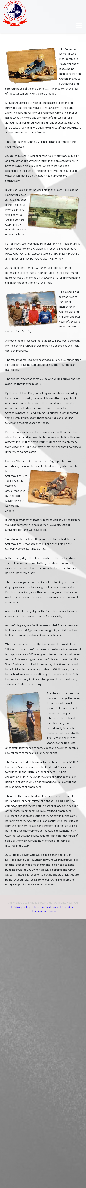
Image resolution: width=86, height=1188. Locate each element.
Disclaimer (68, 907)
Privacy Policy (21, 907)
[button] (79, 25)
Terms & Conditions (46, 907)
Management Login (44, 911)
